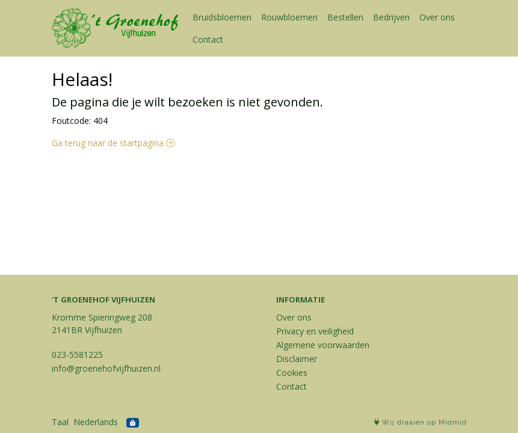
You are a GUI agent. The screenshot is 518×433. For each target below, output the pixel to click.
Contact (208, 39)
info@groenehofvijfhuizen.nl (106, 368)
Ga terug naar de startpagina (113, 143)
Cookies (291, 372)
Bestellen (345, 17)
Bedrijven (391, 17)
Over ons (437, 17)
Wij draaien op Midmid (420, 422)
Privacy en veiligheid (315, 331)
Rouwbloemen (289, 17)
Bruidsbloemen (222, 17)
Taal (60, 422)
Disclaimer (296, 358)
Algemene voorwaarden (322, 345)
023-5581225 (77, 354)
